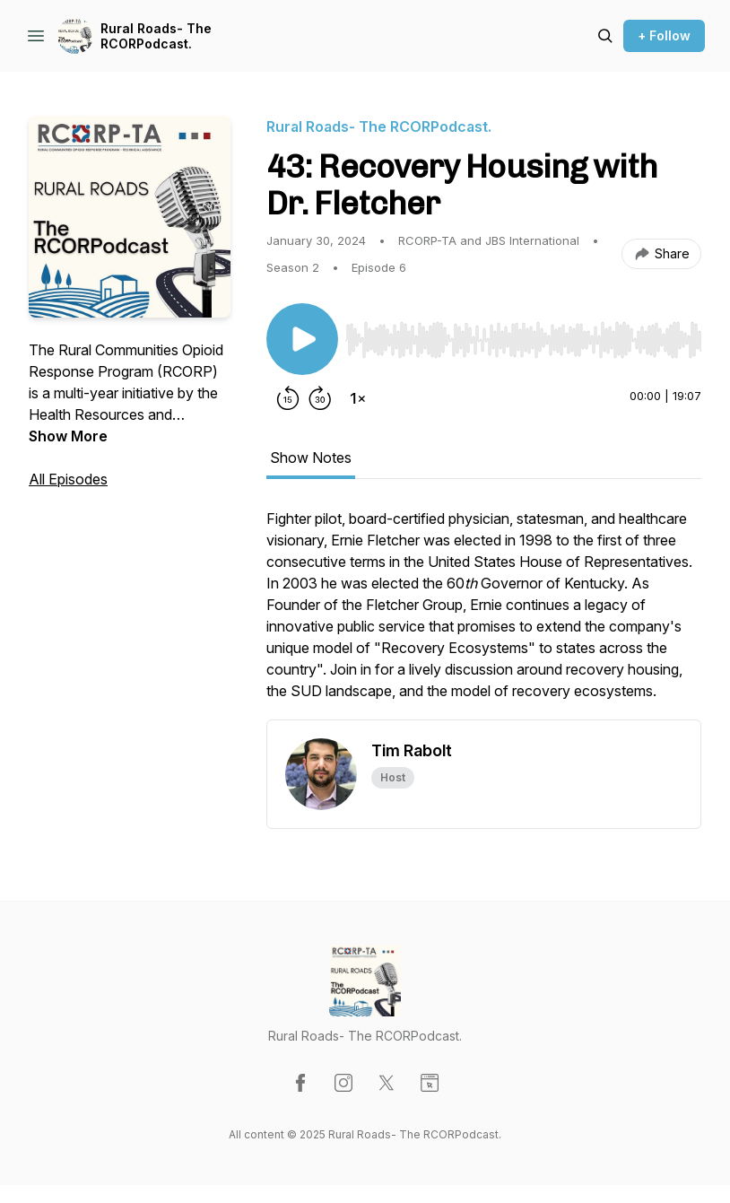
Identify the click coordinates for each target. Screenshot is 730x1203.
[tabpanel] (483, 613)
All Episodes (68, 479)
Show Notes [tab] (311, 457)
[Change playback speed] (358, 398)
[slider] (523, 340)
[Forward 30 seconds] (320, 398)
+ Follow (664, 35)
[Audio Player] (523, 334)
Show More (68, 436)
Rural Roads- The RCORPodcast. (156, 36)
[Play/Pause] (302, 339)
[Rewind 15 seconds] (287, 398)
